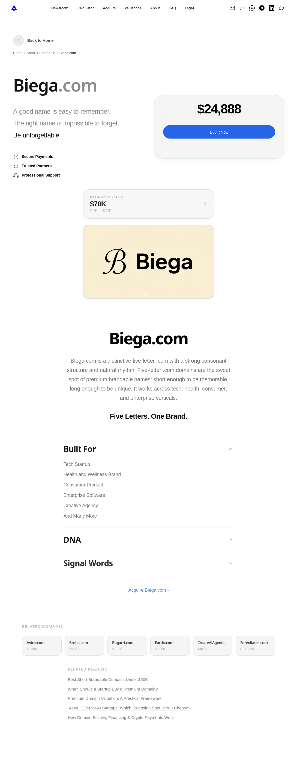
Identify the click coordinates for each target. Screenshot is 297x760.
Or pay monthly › (219, 146)
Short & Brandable (41, 53)
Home (17, 53)
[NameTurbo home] (14, 8)
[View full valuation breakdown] (148, 204)
